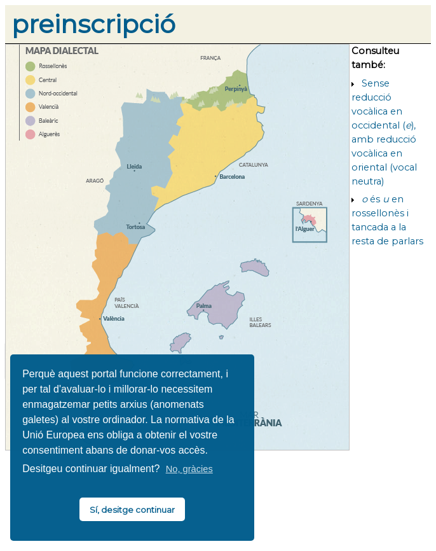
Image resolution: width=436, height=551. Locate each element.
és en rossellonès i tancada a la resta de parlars (387, 220)
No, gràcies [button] (189, 469)
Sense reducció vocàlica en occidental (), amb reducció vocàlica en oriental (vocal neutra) (384, 132)
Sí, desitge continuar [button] (132, 510)
